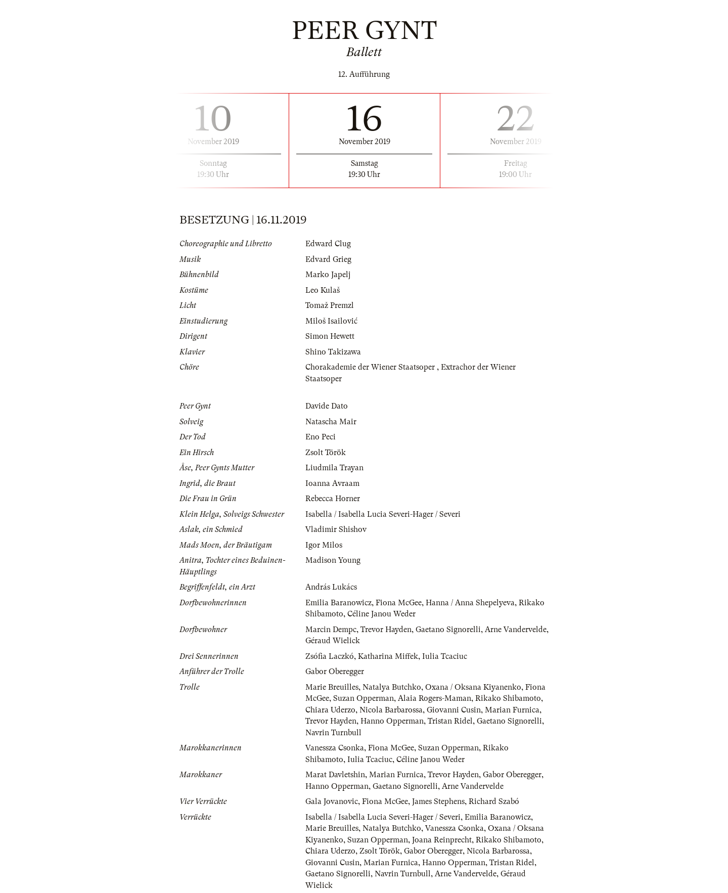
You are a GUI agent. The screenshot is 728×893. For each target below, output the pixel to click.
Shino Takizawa (333, 351)
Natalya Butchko (391, 687)
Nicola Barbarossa (391, 710)
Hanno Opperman (392, 721)
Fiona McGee (399, 602)
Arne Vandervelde (516, 629)
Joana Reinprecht (442, 839)
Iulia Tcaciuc (444, 656)
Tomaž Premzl (329, 305)
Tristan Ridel (450, 721)
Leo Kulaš (322, 290)
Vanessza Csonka (334, 747)
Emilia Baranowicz (338, 602)
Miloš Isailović (331, 321)
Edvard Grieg (328, 259)
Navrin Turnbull (333, 732)
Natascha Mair (330, 421)
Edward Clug (328, 243)
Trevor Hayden (386, 629)
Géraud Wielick (332, 640)
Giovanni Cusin (454, 710)
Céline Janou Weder (381, 613)
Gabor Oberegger (334, 671)
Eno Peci (320, 436)
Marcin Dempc (330, 629)
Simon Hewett (329, 336)
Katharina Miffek (388, 656)
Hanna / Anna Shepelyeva (470, 602)
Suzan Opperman (363, 698)
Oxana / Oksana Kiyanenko (473, 687)
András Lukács (331, 587)
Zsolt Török (325, 452)
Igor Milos (323, 545)
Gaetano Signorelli (448, 629)
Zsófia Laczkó (329, 656)
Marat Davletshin (335, 774)
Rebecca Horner (332, 498)
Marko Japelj (327, 274)
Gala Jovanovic (331, 801)
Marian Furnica (512, 710)
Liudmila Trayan (334, 467)
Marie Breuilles (331, 687)
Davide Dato (326, 406)
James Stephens (438, 801)
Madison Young (332, 560)
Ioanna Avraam (332, 483)
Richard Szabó (494, 801)
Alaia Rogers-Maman (434, 698)
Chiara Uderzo (330, 710)
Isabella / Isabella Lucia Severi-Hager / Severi (383, 514)
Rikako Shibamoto (508, 698)
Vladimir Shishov (336, 529)
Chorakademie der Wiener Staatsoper (371, 367)
